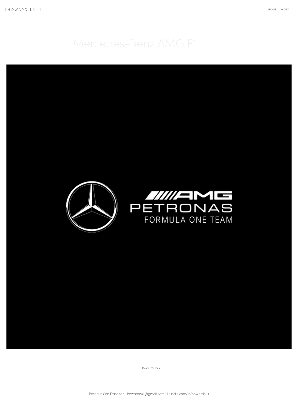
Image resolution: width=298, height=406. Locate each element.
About (271, 9)
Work (285, 9)
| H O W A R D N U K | (23, 9)
